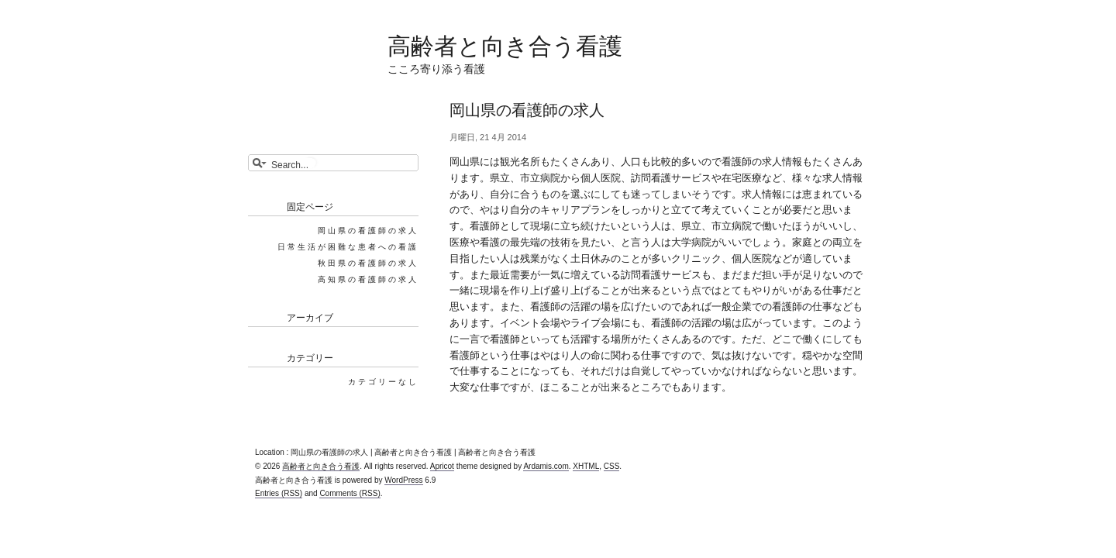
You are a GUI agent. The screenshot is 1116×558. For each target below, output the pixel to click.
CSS (612, 466)
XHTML (586, 466)
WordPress (403, 480)
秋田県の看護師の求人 (368, 263)
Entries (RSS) (278, 493)
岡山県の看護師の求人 (368, 230)
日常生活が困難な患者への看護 (347, 247)
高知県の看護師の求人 (368, 279)
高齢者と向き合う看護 (505, 46)
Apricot (442, 466)
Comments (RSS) (349, 493)
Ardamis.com (545, 466)
